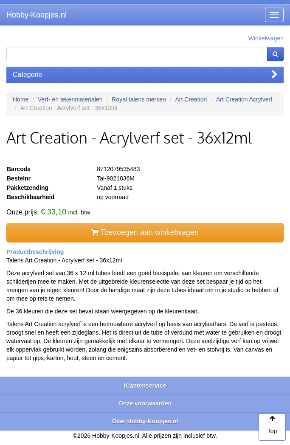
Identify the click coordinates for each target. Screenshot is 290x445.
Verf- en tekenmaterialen (70, 99)
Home (20, 99)
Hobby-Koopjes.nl (36, 15)
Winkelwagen (266, 38)
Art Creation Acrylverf (244, 99)
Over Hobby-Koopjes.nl (145, 421)
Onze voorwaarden (145, 403)
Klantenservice (145, 385)
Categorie (145, 74)
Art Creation (191, 99)
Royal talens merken (139, 99)
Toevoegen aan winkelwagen (145, 232)
